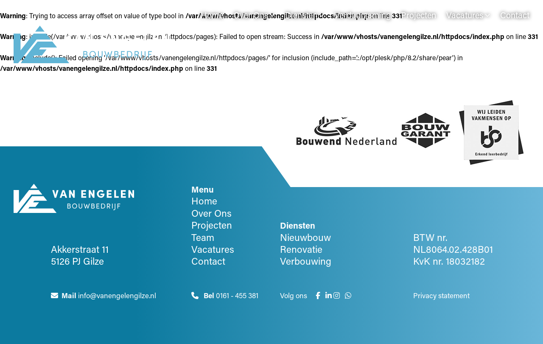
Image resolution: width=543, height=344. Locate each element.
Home (212, 14)
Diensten (301, 14)
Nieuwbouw (305, 236)
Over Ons (250, 14)
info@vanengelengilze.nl (103, 294)
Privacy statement (441, 294)
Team (202, 236)
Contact (514, 14)
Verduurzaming (362, 14)
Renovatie (301, 249)
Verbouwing (305, 261)
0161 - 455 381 (224, 294)
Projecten (418, 14)
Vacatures (464, 14)
